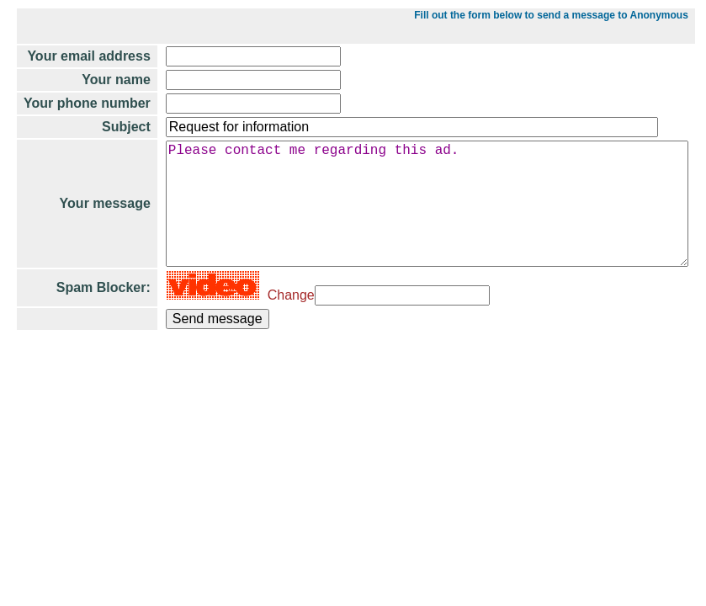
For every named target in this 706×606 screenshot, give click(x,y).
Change (274, 342)
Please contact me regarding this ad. (421, 237)
